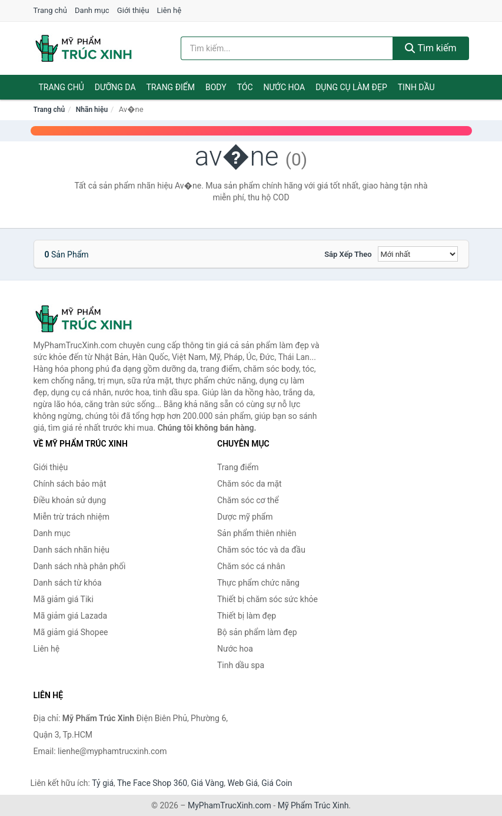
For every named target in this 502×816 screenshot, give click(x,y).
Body (216, 87)
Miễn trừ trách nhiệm (71, 516)
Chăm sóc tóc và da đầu (261, 549)
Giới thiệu (133, 10)
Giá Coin (276, 783)
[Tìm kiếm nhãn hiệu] (287, 48)
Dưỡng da (115, 87)
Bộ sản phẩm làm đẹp (257, 632)
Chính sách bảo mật (70, 483)
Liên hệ (169, 10)
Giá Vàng (207, 783)
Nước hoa (284, 87)
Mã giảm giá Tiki (64, 599)
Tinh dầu (416, 87)
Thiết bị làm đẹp (246, 615)
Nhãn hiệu (92, 109)
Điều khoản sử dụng (70, 500)
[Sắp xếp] (418, 254)
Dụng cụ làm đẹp (351, 87)
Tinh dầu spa (240, 665)
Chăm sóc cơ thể (248, 500)
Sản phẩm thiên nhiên (256, 533)
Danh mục (92, 10)
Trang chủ (50, 10)
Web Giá (243, 783)
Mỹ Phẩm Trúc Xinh (313, 805)
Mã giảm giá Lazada (71, 615)
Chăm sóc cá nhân (251, 566)
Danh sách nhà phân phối (80, 566)
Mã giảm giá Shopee (71, 632)
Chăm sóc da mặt (249, 483)
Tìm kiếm (431, 48)
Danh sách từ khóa (68, 582)
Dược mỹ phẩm (245, 516)
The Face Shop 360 (152, 783)
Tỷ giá (103, 783)
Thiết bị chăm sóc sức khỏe (267, 599)
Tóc (245, 87)
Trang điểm (171, 87)
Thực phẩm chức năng (258, 582)
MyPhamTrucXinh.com (229, 805)
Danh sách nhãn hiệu (72, 549)
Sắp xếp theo (347, 254)
